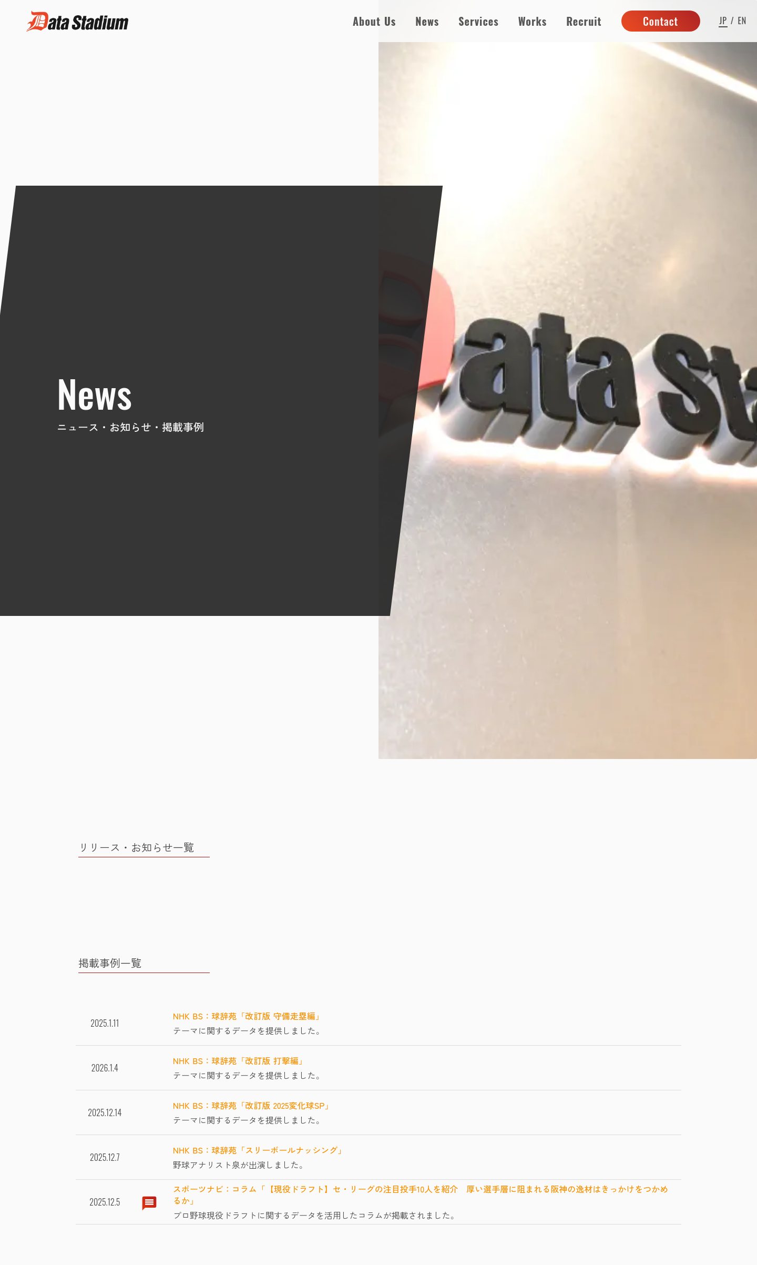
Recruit (583, 21)
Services (478, 21)
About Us (374, 21)
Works (532, 21)
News (427, 21)
